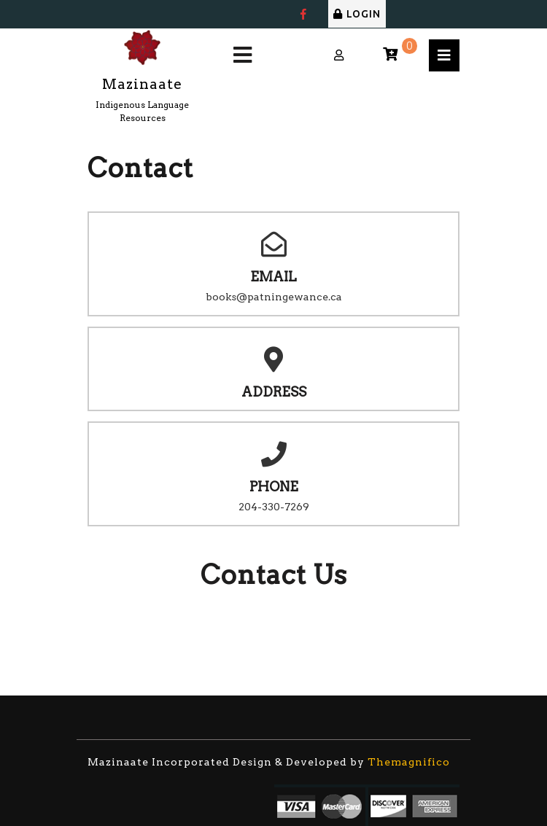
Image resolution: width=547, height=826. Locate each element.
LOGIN (357, 14)
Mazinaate (142, 84)
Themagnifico (407, 762)
